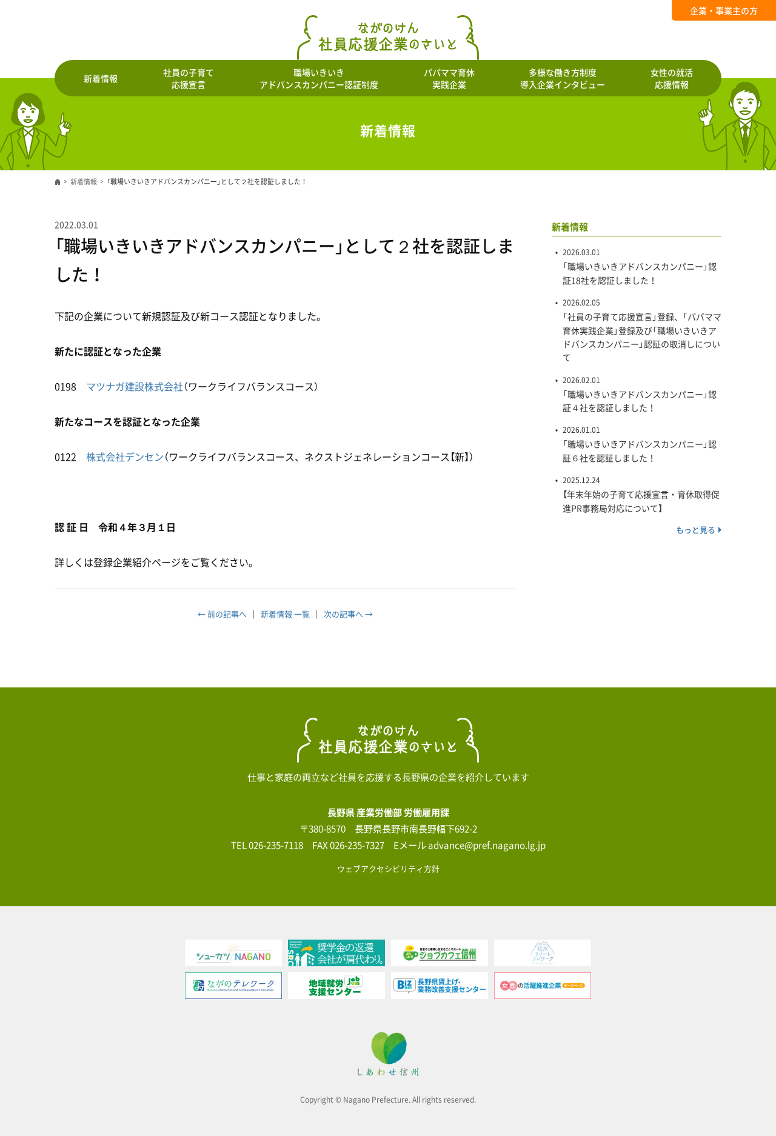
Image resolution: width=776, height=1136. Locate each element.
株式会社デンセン (125, 456)
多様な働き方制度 (562, 78)
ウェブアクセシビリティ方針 (388, 868)
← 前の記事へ (222, 614)
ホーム (58, 181)
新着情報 (101, 78)
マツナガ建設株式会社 (134, 386)
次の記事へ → (348, 614)
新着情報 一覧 (285, 614)
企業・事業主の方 (724, 10)
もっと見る (695, 529)
